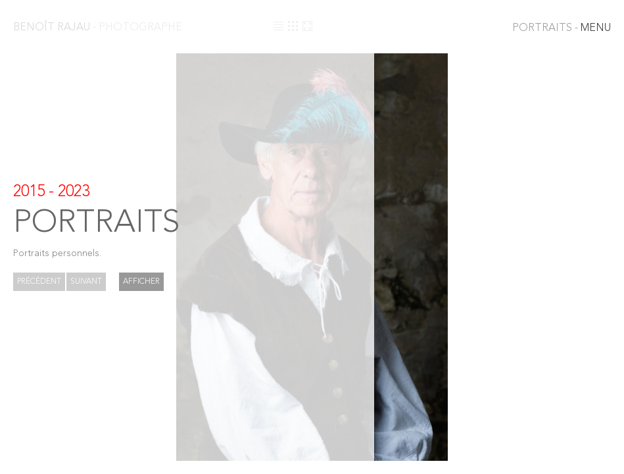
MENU (561, 28)
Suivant (86, 282)
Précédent (39, 282)
